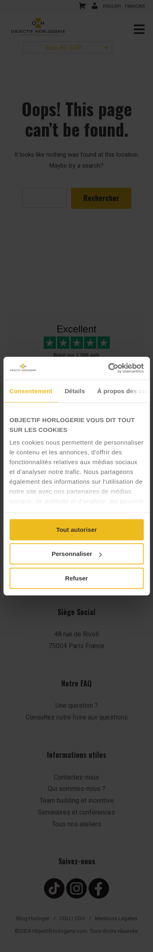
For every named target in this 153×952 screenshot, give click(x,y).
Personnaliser (77, 553)
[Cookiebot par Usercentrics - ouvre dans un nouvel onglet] (109, 368)
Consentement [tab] (30, 390)
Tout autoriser (76, 529)
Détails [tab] (74, 390)
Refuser (76, 577)
